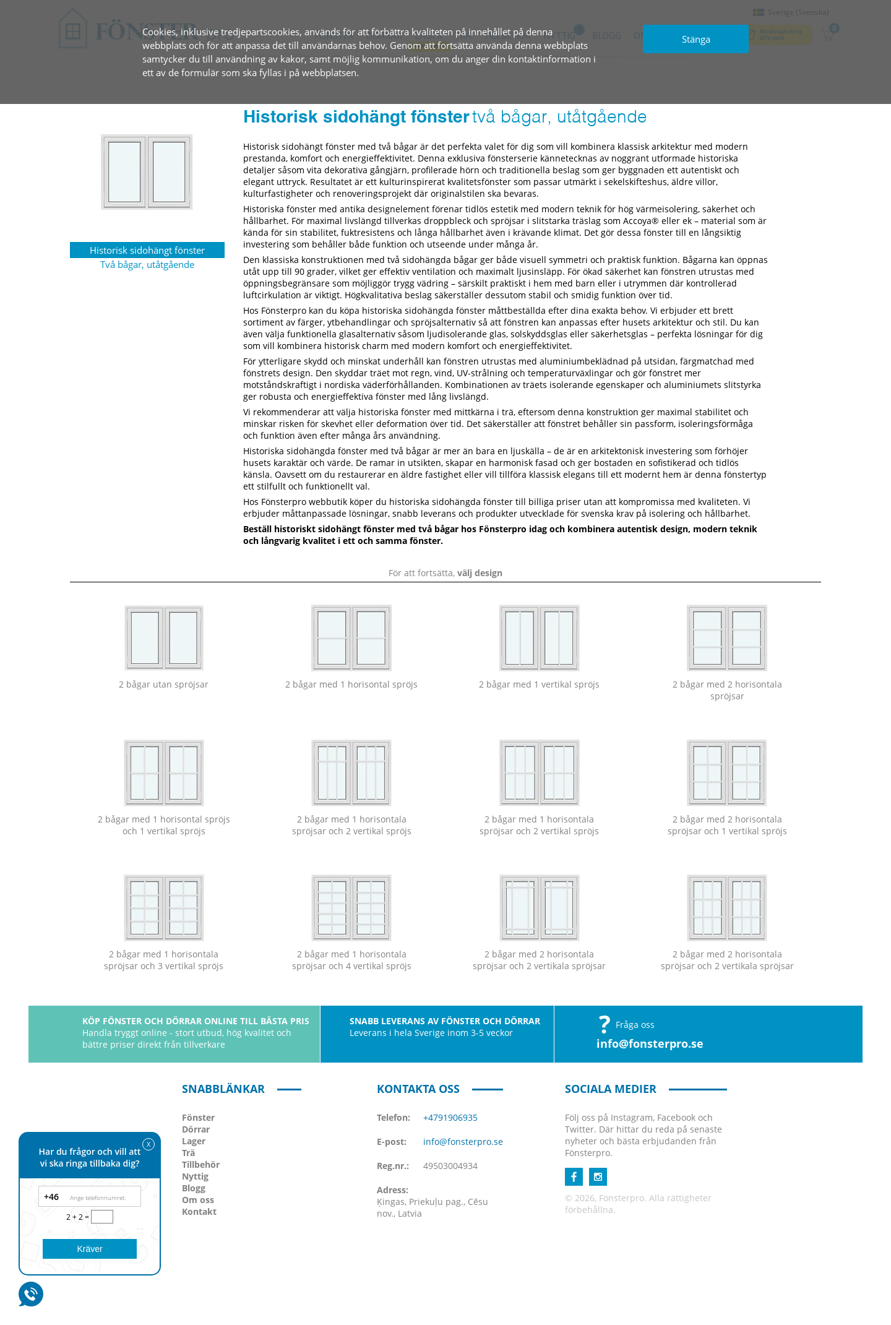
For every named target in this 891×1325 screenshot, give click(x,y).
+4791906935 (450, 1117)
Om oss (198, 1200)
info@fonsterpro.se (650, 1043)
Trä (188, 1153)
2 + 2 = (78, 1217)
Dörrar (196, 1129)
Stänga (696, 39)
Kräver (89, 1249)
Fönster (198, 1117)
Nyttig (195, 1176)
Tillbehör (201, 1164)
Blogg (193, 1188)
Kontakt (199, 1211)
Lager (193, 1141)
